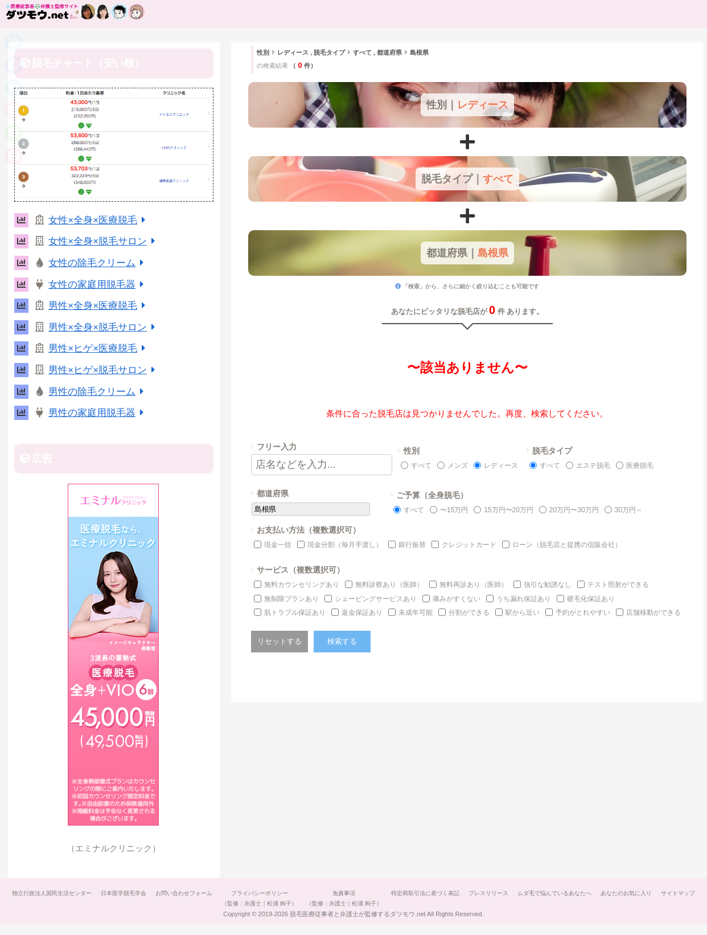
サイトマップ (353, 913)
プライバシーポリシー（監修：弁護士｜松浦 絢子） (278, 898)
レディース (501, 465)
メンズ (457, 465)
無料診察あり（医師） (389, 585)
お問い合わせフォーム (200, 893)
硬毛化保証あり (591, 599)
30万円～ (629, 510)
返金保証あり (362, 612)
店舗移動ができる (653, 612)
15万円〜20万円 (508, 510)
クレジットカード (469, 545)
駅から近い (522, 612)
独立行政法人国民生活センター (64, 893)
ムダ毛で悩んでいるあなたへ (583, 893)
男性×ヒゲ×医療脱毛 (98, 348)
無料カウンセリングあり (301, 585)
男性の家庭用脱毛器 (97, 412)
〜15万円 (454, 510)
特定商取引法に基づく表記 (449, 893)
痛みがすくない (456, 599)
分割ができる (469, 612)
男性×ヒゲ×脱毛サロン (103, 370)
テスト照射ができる (618, 585)
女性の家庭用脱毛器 (97, 284)
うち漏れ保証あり (523, 599)
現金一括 (277, 545)
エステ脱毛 (593, 465)
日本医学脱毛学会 (138, 893)
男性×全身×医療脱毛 (98, 305)
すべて (421, 465)
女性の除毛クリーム (97, 263)
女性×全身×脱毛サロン (103, 241)
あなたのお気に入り (657, 893)
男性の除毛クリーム (97, 391)
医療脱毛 (639, 465)
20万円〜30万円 (574, 510)
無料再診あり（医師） (473, 585)
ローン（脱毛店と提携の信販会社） (567, 545)
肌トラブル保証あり (295, 612)
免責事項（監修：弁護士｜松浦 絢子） (366, 898)
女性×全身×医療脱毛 (98, 220)
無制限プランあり (291, 599)
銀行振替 (412, 545)
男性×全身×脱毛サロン (103, 327)
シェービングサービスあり (376, 599)
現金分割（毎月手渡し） (345, 545)
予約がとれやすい (583, 612)
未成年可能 (415, 612)
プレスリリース (515, 893)
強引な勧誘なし (548, 585)
